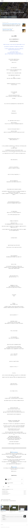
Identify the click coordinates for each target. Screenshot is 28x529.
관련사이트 (2, 524)
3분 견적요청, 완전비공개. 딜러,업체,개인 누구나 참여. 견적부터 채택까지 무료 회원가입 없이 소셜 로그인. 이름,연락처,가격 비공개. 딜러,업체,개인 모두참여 (11, 25)
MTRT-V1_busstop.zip (14, 452)
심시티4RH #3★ (7, 489)
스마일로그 (3, 515)
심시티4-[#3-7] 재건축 (4, 490)
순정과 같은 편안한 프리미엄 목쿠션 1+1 (8, 30)
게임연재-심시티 (3, 489)
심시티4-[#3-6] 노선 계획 (4, 491)
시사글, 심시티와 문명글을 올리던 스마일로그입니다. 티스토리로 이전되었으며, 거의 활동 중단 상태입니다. (12, 517)
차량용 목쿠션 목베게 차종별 (7, 29)
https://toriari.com (4, 22)
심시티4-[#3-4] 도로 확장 (4, 492)
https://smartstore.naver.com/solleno (7, 28)
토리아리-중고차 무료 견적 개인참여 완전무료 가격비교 (11, 23)
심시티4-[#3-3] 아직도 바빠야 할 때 (6, 493)
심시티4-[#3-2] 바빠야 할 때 (5, 494)
